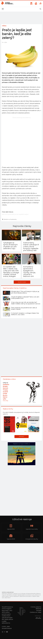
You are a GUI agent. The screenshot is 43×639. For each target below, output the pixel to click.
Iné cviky (5, 400)
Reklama (38, 608)
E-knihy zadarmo (36, 607)
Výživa (4, 26)
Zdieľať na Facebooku (9, 219)
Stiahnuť (21, 436)
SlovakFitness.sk (7, 3)
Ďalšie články (22, 282)
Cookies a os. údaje (35, 612)
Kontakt (38, 610)
